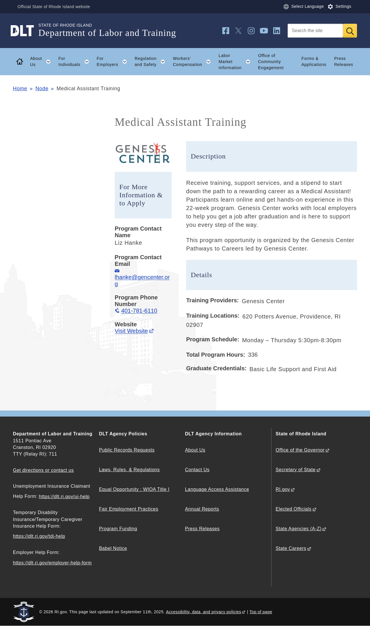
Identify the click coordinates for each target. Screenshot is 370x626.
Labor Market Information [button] (236, 61)
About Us (195, 450)
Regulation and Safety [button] (152, 61)
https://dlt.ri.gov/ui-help (64, 496)
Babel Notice (113, 548)
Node (42, 88)
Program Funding (118, 528)
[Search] (315, 31)
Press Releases (343, 61)
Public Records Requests (127, 450)
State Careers (291, 548)
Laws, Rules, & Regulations (129, 469)
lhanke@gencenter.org (142, 280)
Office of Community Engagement (271, 61)
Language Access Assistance (217, 489)
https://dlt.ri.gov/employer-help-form (52, 562)
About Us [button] (42, 61)
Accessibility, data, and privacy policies (203, 612)
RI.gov (283, 489)
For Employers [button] (114, 61)
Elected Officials (294, 509)
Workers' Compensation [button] (193, 61)
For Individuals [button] (75, 61)
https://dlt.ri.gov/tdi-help (39, 536)
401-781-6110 (139, 311)
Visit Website (131, 331)
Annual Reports (202, 509)
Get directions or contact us (43, 470)
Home (20, 88)
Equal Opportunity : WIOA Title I (134, 489)
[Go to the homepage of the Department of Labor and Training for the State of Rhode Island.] (25, 30)
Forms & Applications (313, 61)
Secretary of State (296, 469)
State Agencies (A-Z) (299, 528)
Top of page (260, 612)
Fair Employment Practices (128, 509)
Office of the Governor (300, 450)
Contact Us (197, 469)
